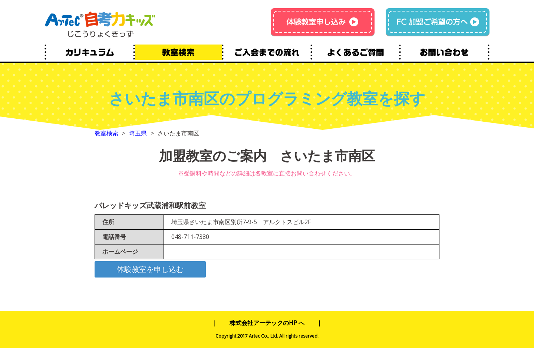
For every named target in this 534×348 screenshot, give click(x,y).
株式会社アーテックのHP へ (267, 323)
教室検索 (106, 133)
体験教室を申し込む (150, 269)
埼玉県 (138, 133)
